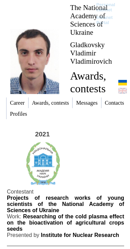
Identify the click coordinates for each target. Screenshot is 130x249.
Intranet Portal (104, 20)
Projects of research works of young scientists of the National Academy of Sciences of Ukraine (65, 204)
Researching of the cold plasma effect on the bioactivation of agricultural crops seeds (65, 223)
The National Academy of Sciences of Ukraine (89, 19)
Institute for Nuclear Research (80, 235)
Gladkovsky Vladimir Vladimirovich (91, 53)
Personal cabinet (105, 7)
